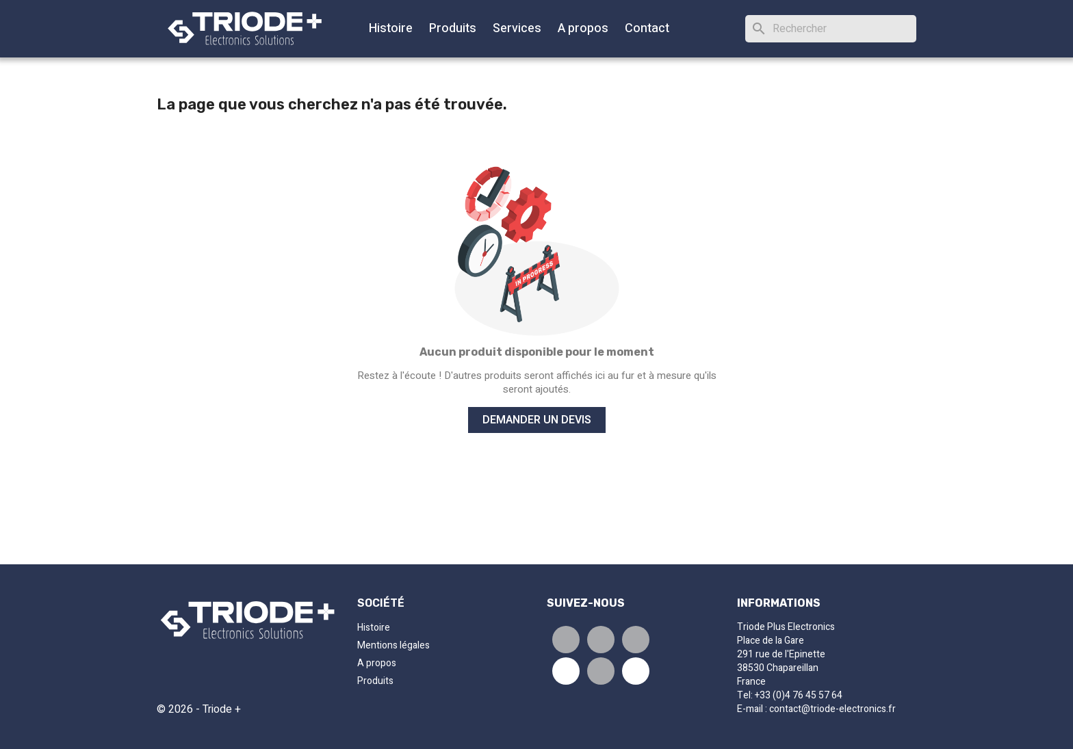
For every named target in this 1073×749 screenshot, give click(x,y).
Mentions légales (393, 645)
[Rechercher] (830, 28)
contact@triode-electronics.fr (832, 709)
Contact (647, 28)
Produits (452, 28)
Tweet (601, 639)
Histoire (391, 28)
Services (517, 28)
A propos (583, 28)
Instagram (601, 671)
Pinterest (635, 639)
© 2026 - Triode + (199, 709)
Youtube (566, 671)
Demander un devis (536, 420)
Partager (566, 639)
